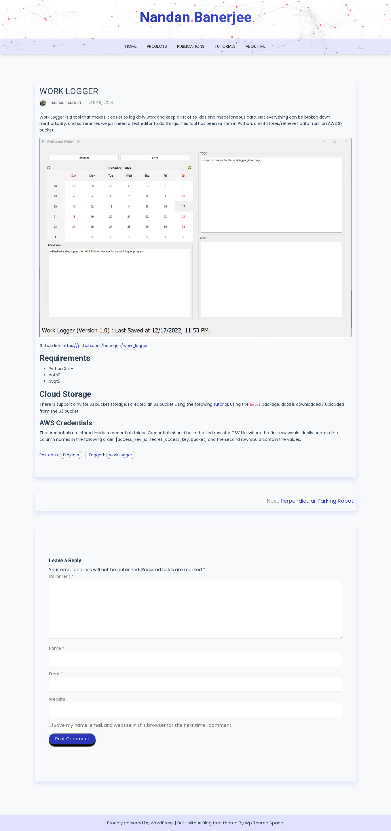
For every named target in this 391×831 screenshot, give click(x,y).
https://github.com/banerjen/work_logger (105, 345)
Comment (61, 577)
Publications (190, 46)
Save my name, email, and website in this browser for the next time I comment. (143, 725)
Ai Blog (205, 823)
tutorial (221, 404)
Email (56, 674)
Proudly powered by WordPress (140, 823)
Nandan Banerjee (196, 17)
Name (56, 648)
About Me (256, 46)
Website (57, 699)
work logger (120, 455)
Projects (157, 46)
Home (131, 46)
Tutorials (225, 46)
